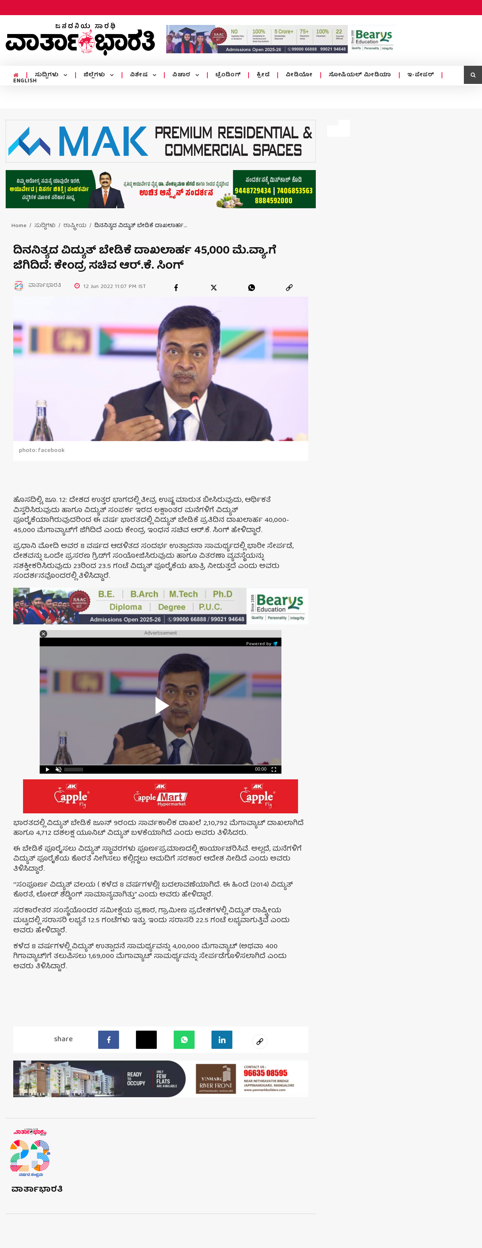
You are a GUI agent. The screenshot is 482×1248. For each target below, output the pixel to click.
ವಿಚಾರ (182, 75)
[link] (289, 287)
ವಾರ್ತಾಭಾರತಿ (37, 1190)
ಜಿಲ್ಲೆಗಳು (95, 75)
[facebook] (176, 287)
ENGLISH (25, 81)
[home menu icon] (16, 75)
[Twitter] (146, 1039)
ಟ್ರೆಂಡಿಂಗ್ (228, 75)
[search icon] (473, 75)
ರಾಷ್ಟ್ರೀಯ (75, 226)
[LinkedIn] (222, 1039)
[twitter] (213, 287)
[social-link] (259, 1041)
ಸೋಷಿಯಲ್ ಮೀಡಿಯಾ (360, 75)
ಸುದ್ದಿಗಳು (48, 75)
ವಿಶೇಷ (140, 75)
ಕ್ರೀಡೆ (263, 75)
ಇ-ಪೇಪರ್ (420, 75)
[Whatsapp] (184, 1039)
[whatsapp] (251, 287)
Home (18, 226)
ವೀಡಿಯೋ (299, 75)
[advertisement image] (281, 39)
